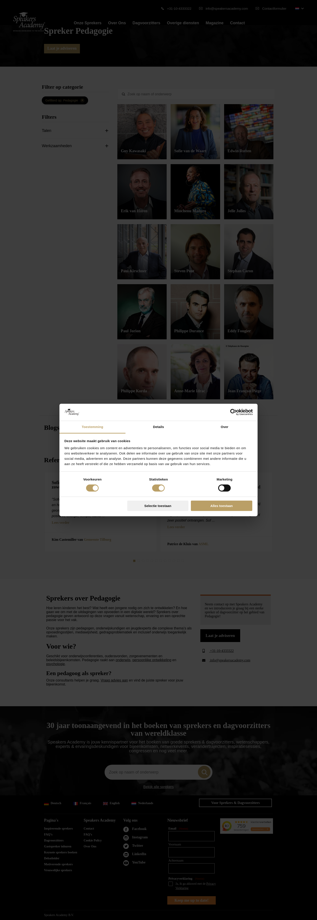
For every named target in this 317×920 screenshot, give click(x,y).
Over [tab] (225, 427)
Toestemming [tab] (92, 427)
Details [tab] (158, 427)
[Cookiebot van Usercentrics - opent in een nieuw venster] (233, 412)
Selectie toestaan (157, 506)
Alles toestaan (221, 506)
